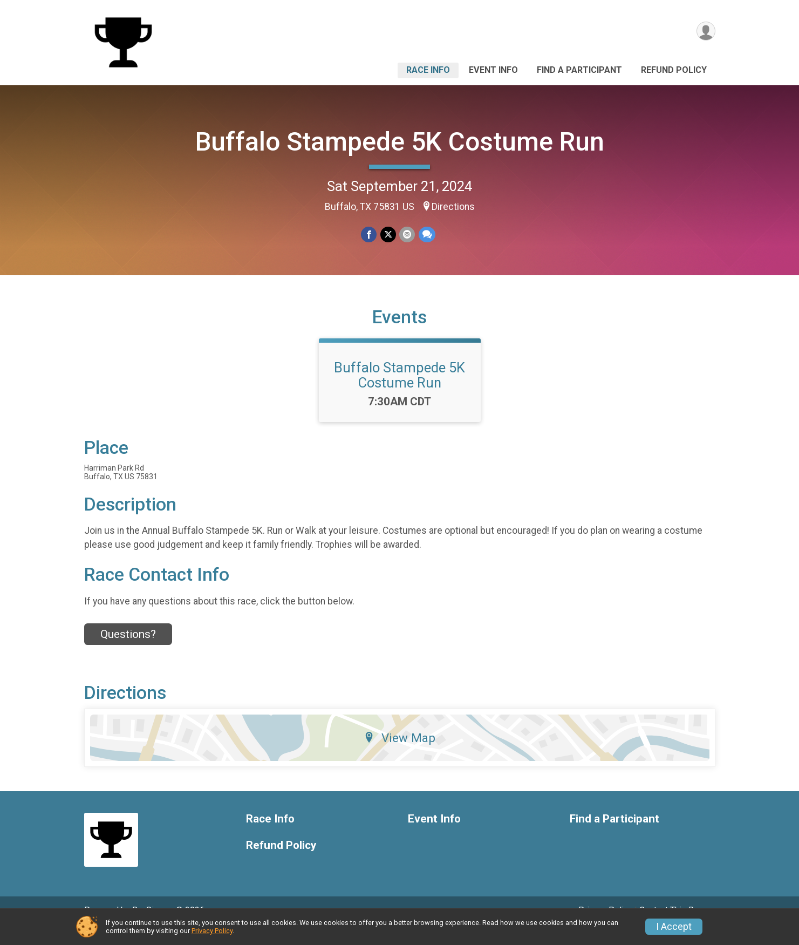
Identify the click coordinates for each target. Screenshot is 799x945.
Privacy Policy (212, 931)
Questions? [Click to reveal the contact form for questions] (128, 649)
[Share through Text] (426, 234)
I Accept (674, 926)
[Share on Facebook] (369, 234)
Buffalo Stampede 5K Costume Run (399, 141)
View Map (399, 753)
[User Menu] (705, 32)
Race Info (428, 70)
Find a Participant (579, 70)
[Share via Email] (407, 234)
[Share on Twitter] (388, 234)
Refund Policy (674, 70)
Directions (453, 206)
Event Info (493, 70)
